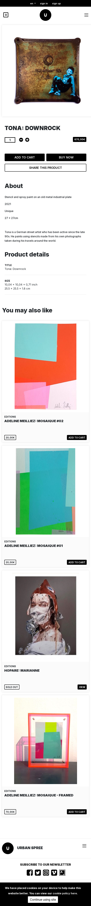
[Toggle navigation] (86, 15)
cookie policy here (65, 893)
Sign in (44, 3)
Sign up (56, 3)
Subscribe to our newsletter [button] (45, 864)
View (82, 687)
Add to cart (24, 157)
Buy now (66, 157)
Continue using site (43, 899)
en (32, 3)
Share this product (45, 167)
